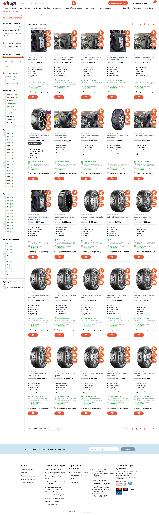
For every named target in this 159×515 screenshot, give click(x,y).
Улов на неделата (9, 30)
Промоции (137, 8)
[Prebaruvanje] (74, 3)
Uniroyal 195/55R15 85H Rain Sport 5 (118, 218)
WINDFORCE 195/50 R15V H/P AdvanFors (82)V (38, 58)
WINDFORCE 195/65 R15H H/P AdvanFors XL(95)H (39, 218)
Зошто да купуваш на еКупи (55, 473)
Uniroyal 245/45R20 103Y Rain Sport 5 (116, 374)
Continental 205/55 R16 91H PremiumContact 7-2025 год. (38, 137)
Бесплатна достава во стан (54, 498)
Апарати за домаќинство (12, 8)
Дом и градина (106, 8)
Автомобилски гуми (10, 27)
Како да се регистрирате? (54, 469)
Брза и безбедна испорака (54, 495)
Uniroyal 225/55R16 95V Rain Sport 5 (144, 296)
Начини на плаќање (52, 501)
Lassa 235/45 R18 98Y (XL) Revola (90, 137)
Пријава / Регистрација (139, 3)
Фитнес (117, 8)
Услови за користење (28, 479)
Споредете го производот (38, 92)
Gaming (47, 8)
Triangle (9, 116)
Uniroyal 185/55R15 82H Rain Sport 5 (65, 296)
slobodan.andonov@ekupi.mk (104, 494)
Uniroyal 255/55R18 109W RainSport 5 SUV (116, 296)
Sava (8, 113)
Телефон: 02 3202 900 (10, 11)
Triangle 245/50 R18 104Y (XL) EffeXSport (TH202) (63, 58)
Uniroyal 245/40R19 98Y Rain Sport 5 (91, 296)
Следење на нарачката (117, 3)
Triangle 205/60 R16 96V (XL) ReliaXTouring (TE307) (91, 58)
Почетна (5, 15)
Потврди (7, 66)
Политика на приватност (30, 476)
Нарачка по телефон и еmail (79, 472)
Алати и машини (91, 8)
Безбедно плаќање (51, 505)
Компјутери (37, 8)
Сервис (71, 479)
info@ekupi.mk (99, 471)
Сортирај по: (32, 24)
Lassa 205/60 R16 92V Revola (144, 136)
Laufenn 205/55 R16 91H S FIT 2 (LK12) (64, 218)
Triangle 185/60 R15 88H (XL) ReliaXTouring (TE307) (144, 58)
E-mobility (126, 8)
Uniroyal (9, 119)
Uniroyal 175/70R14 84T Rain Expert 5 (92, 374)
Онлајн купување (27, 483)
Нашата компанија (27, 469)
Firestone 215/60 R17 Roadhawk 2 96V (62, 137)
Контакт (24, 473)
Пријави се (128, 449)
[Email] (104, 449)
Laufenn (9, 110)
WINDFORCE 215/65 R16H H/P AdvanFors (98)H (118, 58)
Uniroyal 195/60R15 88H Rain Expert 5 (92, 218)
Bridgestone (11, 94)
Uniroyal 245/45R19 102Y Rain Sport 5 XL (37, 374)
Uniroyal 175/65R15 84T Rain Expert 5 (145, 374)
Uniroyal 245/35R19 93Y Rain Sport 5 (65, 374)
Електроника (57, 8)
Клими (27, 8)
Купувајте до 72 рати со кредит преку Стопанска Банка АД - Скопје (53, 489)
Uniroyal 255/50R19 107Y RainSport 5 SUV (143, 218)
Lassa (8, 107)
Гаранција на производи (77, 475)
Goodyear (10, 100)
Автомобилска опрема (73, 8)
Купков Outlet (148, 8)
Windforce (10, 122)
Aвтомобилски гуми (33, 15)
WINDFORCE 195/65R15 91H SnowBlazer (117, 137)
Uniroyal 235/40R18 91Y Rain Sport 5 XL (39, 296)
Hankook (10, 104)
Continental (10, 97)
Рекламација (73, 482)
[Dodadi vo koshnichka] (33, 97)
